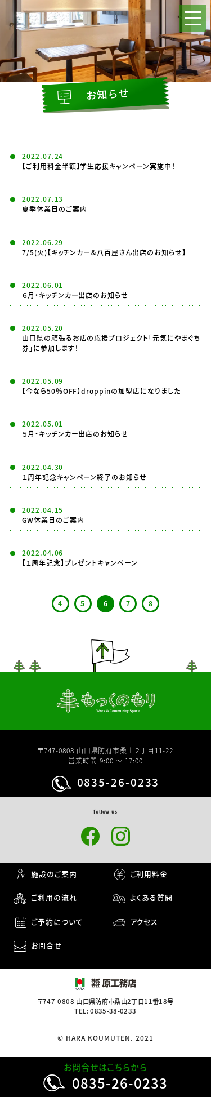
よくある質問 (151, 897)
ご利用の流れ (54, 897)
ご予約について (57, 921)
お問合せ (46, 945)
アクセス (144, 921)
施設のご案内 (54, 873)
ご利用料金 (149, 873)
